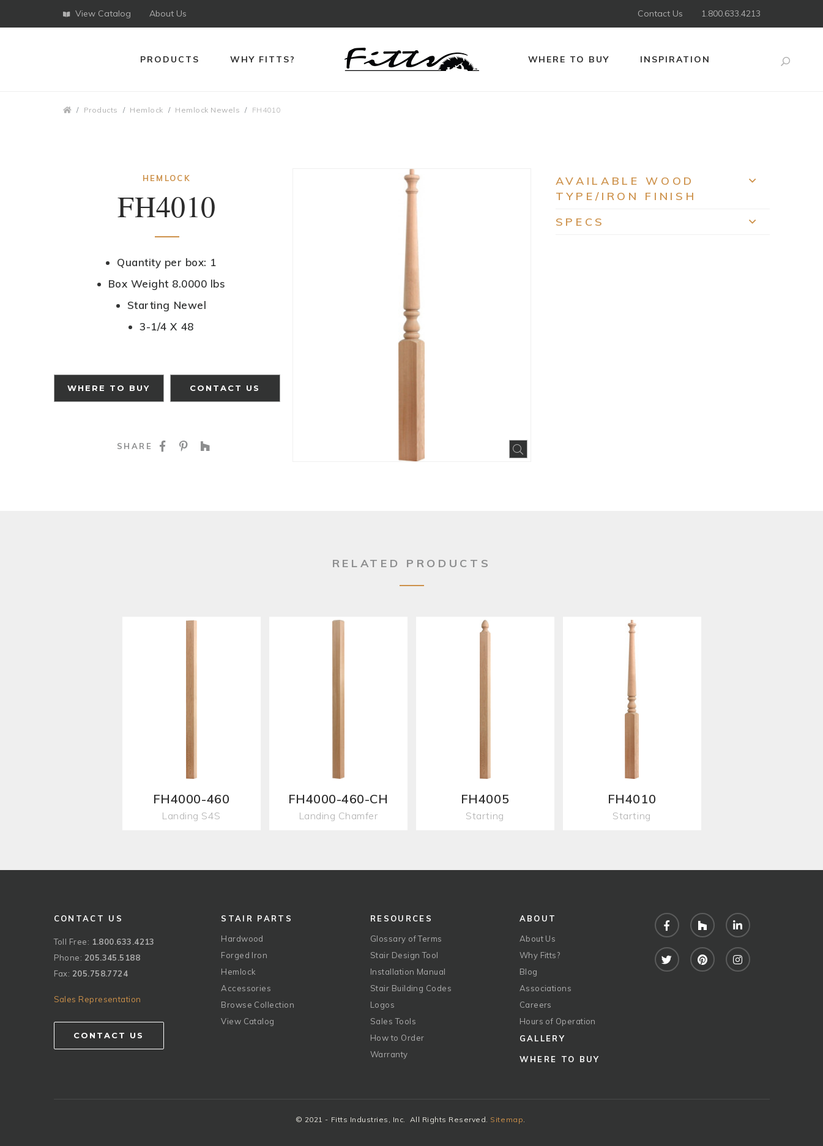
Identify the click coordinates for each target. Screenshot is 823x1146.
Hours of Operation (557, 1021)
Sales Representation (97, 999)
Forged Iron (244, 955)
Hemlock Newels (207, 109)
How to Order (397, 1038)
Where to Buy (569, 59)
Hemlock (146, 109)
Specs (663, 225)
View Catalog (97, 13)
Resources (401, 918)
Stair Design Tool (404, 955)
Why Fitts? (263, 59)
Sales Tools (393, 1021)
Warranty (389, 1054)
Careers (535, 1005)
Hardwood (242, 938)
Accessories (246, 988)
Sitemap (506, 1119)
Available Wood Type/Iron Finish (663, 188)
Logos (382, 1005)
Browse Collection (257, 1005)
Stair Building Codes (411, 988)
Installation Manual (408, 972)
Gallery (542, 1038)
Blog (528, 972)
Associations (545, 988)
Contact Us (660, 13)
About (538, 918)
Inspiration (675, 59)
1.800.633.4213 (731, 13)
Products (169, 59)
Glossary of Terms (406, 938)
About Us (168, 13)
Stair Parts (256, 918)
